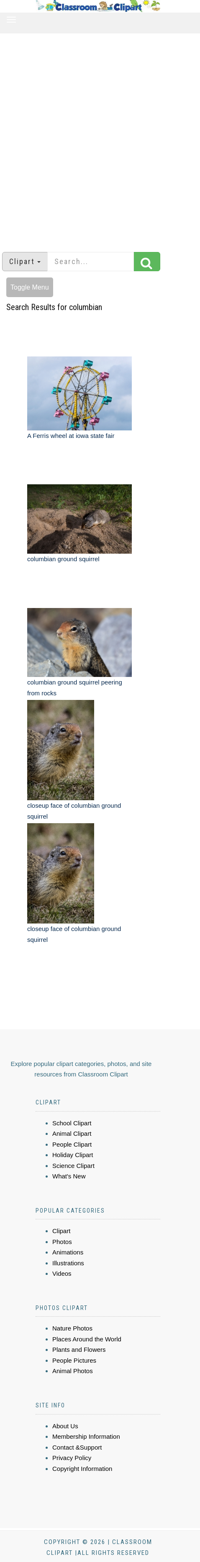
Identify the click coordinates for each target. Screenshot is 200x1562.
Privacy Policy (71, 1457)
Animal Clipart (71, 1133)
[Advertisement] (97, 138)
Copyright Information (82, 1468)
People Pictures (74, 1360)
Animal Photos (72, 1370)
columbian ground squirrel (63, 558)
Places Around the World (86, 1339)
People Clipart (72, 1144)
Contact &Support (77, 1447)
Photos (62, 1241)
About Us (65, 1426)
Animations (67, 1252)
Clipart (61, 1230)
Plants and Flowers (79, 1349)
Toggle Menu (29, 287)
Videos (62, 1273)
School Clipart (71, 1123)
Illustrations (68, 1263)
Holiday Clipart (72, 1154)
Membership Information (86, 1436)
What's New (69, 1176)
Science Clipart (73, 1165)
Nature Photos (72, 1328)
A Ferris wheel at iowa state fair (70, 435)
